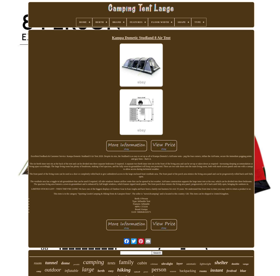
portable (76, 264)
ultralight (167, 263)
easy (111, 271)
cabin (142, 263)
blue (243, 271)
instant (216, 270)
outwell (137, 272)
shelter (221, 262)
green (146, 272)
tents (111, 263)
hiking (124, 270)
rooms (203, 271)
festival (232, 271)
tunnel (51, 262)
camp (38, 271)
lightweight (205, 264)
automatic (191, 264)
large (88, 269)
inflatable (71, 271)
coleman (154, 264)
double (235, 263)
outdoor (53, 270)
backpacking (188, 271)
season (173, 271)
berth (101, 271)
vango (246, 264)
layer (179, 263)
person (159, 269)
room (38, 263)
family (126, 262)
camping (93, 262)
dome (65, 263)
